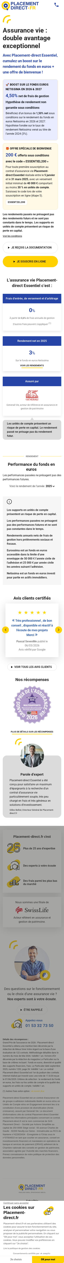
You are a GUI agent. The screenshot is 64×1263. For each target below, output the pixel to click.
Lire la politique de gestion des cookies (21, 1248)
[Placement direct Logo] (32, 1188)
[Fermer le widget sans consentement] (16, 1203)
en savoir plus (37, 1091)
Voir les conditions (12, 236)
